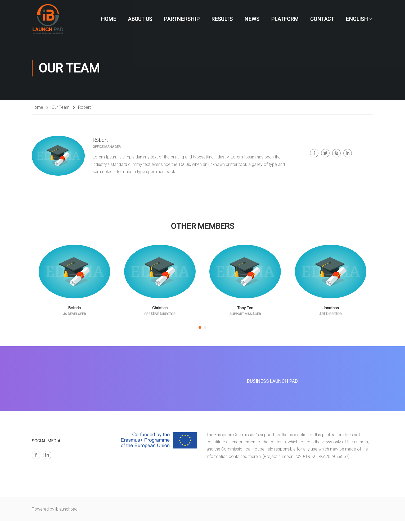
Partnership (182, 19)
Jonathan (330, 309)
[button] (200, 329)
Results (222, 19)
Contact (322, 19)
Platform (285, 19)
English (357, 19)
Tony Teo (245, 309)
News (251, 19)
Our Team (61, 109)
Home (108, 19)
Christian (160, 309)
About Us (140, 19)
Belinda (74, 309)
